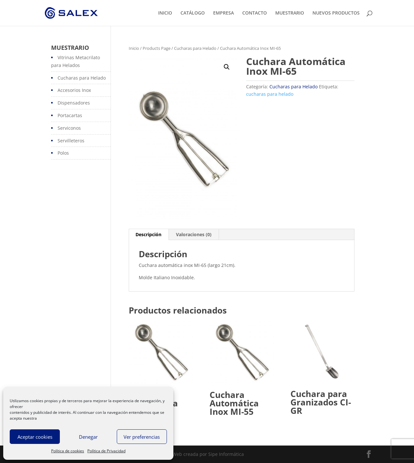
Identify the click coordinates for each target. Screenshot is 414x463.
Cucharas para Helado (195, 48)
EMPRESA (223, 13)
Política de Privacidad (106, 451)
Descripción (148, 234)
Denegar (88, 437)
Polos (63, 153)
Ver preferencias (142, 437)
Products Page (156, 48)
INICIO (165, 13)
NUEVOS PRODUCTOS (336, 13)
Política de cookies (67, 451)
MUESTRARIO (289, 13)
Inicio (134, 48)
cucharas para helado (269, 94)
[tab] (148, 234)
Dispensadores (74, 103)
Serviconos (69, 128)
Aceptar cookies (34, 437)
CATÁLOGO (192, 13)
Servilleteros (71, 141)
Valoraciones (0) (194, 234)
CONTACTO (254, 13)
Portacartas (70, 115)
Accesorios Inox (74, 90)
